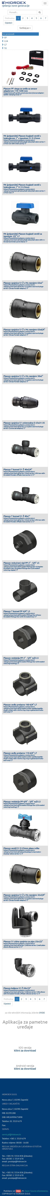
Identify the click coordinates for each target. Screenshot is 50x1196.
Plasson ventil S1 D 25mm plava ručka (21, 848)
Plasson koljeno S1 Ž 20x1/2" (17, 988)
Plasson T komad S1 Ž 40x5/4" (17, 469)
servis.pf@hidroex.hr (11, 1134)
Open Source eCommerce (36, 1191)
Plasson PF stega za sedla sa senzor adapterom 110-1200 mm (20, 89)
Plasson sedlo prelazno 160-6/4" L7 (20, 704)
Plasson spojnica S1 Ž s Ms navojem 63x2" (23, 282)
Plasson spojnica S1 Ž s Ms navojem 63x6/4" (24, 329)
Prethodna (9, 18)
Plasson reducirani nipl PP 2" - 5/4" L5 (21, 562)
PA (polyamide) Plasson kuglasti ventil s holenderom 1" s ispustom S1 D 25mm (22, 136)
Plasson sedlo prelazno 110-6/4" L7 (20, 753)
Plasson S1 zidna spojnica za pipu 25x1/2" (23, 941)
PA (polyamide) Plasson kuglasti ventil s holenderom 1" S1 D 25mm (22, 185)
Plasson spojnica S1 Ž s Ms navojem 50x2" (23, 376)
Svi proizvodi (8, 34)
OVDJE (42, 1012)
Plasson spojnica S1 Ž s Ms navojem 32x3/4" (24, 895)
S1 (5, 48)
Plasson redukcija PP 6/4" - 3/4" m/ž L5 (22, 801)
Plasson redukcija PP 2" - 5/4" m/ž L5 (21, 658)
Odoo (18, 1191)
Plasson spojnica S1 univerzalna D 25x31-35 (24, 422)
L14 (6, 41)
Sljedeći (8, 22)
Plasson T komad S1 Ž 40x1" (16, 516)
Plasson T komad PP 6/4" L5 (16, 611)
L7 (5, 44)
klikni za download (25, 1050)
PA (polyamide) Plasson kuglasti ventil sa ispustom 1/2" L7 (22, 234)
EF (5, 37)
